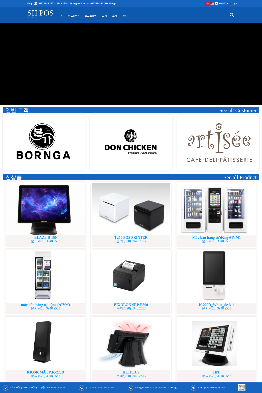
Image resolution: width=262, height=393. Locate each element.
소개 (114, 15)
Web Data (224, 3)
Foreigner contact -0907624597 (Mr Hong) (156, 387)
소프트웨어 (91, 15)
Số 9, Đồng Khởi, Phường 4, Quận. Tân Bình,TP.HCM (37, 387)
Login (234, 3)
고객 (104, 15)
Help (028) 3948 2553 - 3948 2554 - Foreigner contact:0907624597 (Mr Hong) (71, 3)
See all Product (240, 177)
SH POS (40, 13)
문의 (124, 15)
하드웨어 (73, 15)
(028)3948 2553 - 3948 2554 (100, 387)
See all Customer (238, 110)
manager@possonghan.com (211, 387)
